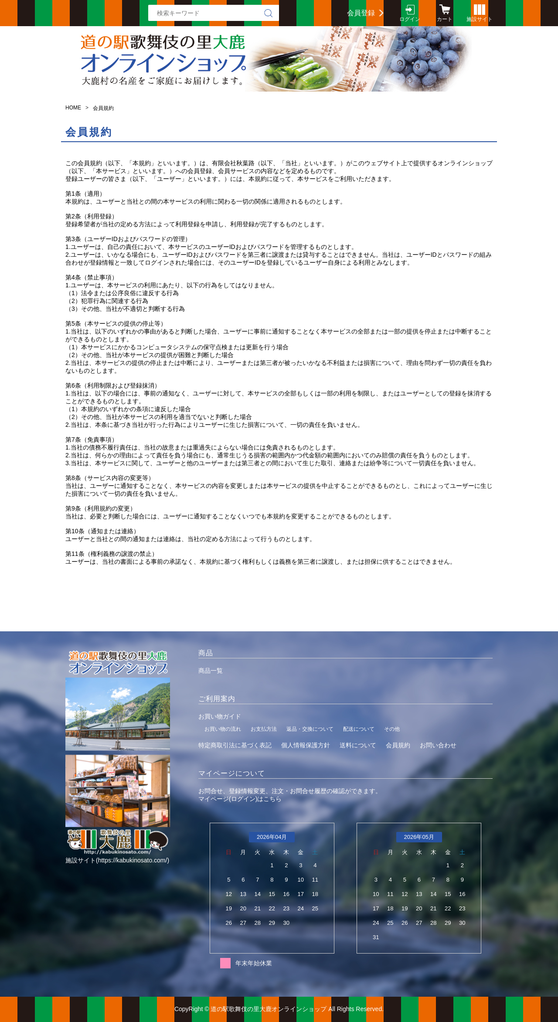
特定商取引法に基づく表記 (235, 745)
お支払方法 (264, 729)
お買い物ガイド (219, 716)
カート (445, 19)
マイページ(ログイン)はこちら (240, 798)
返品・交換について (309, 729)
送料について (358, 745)
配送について (358, 729)
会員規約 (398, 745)
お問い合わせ (438, 745)
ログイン (409, 19)
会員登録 (361, 13)
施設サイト (479, 19)
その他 (392, 729)
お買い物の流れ (222, 729)
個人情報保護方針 (305, 745)
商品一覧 (210, 670)
